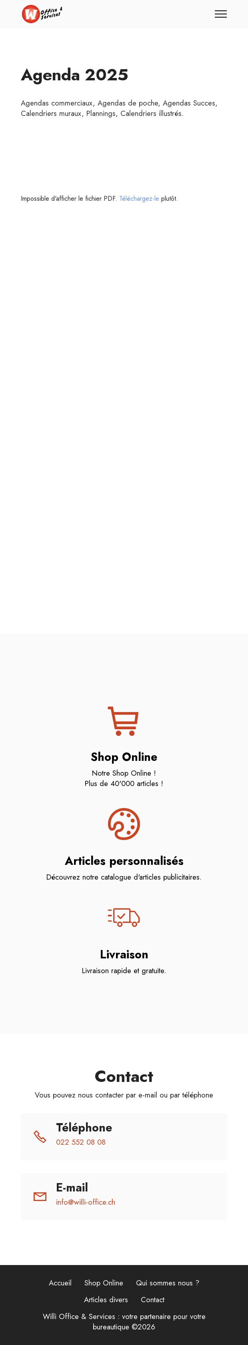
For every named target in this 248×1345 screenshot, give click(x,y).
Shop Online (103, 1282)
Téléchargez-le (139, 198)
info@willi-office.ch (85, 1202)
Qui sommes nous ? (168, 1282)
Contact (152, 1299)
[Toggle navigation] (221, 14)
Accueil (60, 1282)
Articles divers (106, 1299)
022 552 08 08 (81, 1142)
